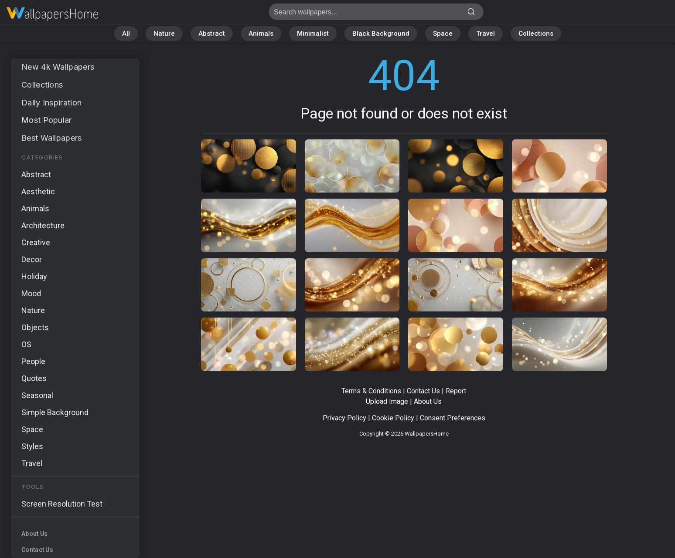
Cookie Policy (393, 418)
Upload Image (387, 401)
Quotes (34, 378)
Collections (535, 33)
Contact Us (37, 549)
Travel (485, 33)
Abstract (211, 33)
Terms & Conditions (371, 391)
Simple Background (55, 412)
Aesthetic (38, 191)
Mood (31, 293)
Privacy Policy (344, 418)
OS (26, 344)
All (126, 33)
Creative (35, 242)
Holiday (34, 276)
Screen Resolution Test (61, 503)
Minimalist (313, 33)
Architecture (43, 225)
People (33, 361)
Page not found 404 (52, 14)
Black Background (380, 33)
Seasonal (37, 395)
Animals (261, 33)
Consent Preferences (452, 418)
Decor (31, 259)
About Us (34, 533)
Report (456, 391)
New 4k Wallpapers (57, 66)
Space (443, 33)
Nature (164, 33)
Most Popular (46, 120)
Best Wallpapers (51, 137)
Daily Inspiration (51, 102)
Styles (32, 446)
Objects (35, 327)
